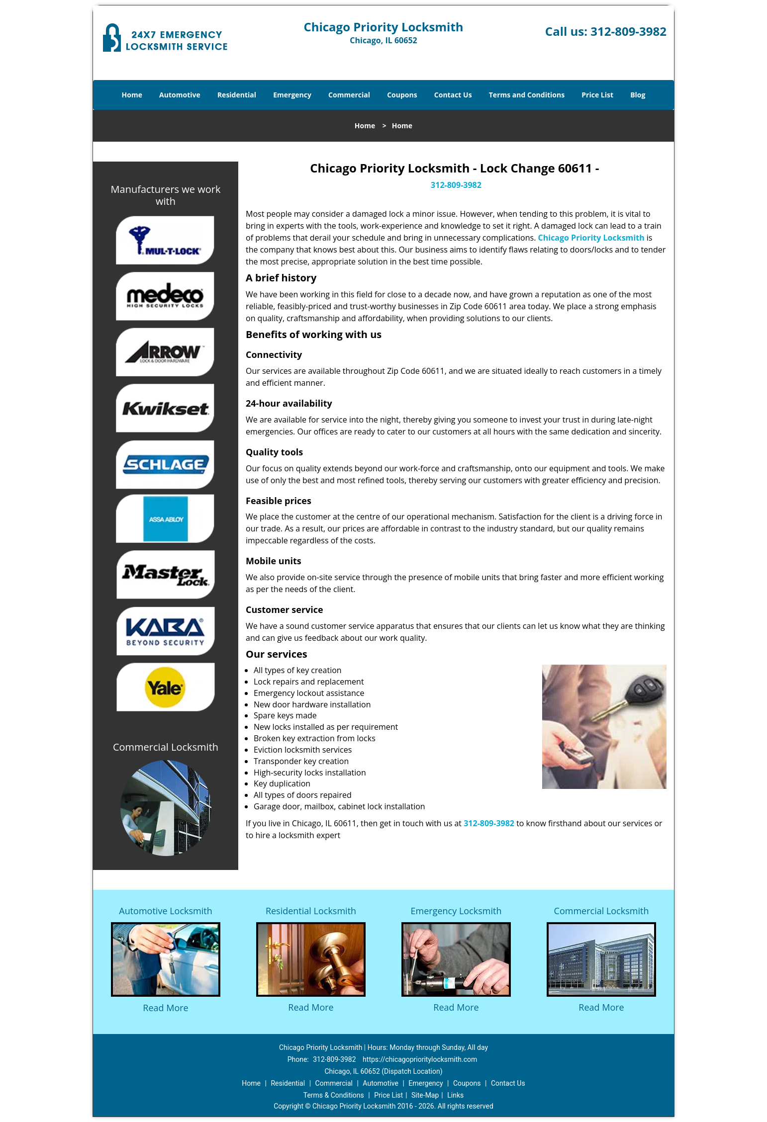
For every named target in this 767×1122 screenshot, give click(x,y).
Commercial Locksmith (601, 911)
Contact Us (453, 94)
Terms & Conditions (333, 1095)
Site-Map (425, 1095)
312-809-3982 (628, 31)
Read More (165, 1008)
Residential (236, 94)
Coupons (402, 94)
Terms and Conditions (527, 94)
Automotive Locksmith (165, 911)
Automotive (179, 94)
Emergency (292, 94)
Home (132, 94)
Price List (597, 94)
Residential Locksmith (311, 911)
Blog (637, 94)
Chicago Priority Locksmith (591, 237)
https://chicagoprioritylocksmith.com (420, 1059)
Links (455, 1095)
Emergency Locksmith (456, 911)
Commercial (349, 94)
